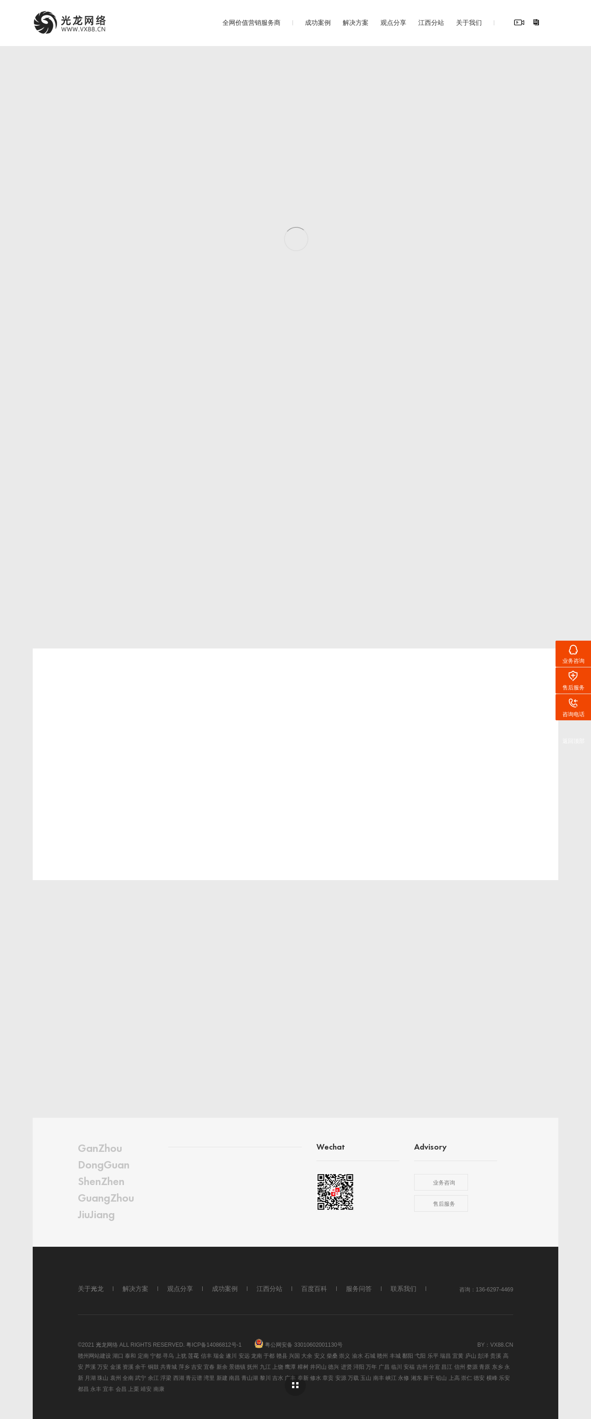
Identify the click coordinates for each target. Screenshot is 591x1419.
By (481, 1344)
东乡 (497, 1366)
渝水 (357, 1355)
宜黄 (457, 1355)
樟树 (303, 1366)
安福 (409, 1366)
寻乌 (168, 1355)
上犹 (181, 1355)
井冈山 (318, 1366)
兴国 (294, 1355)
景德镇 (237, 1366)
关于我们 (469, 22)
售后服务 (444, 1203)
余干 (140, 1366)
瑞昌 (445, 1355)
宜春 (209, 1366)
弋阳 (420, 1355)
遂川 (231, 1355)
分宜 (434, 1366)
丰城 (395, 1355)
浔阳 (358, 1366)
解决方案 (356, 22)
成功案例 (318, 22)
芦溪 (90, 1366)
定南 (143, 1355)
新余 (222, 1366)
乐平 (433, 1355)
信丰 (206, 1355)
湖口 (117, 1355)
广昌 (384, 1366)
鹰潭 (290, 1366)
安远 (244, 1355)
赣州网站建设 (94, 1355)
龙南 (256, 1355)
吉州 (421, 1366)
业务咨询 (444, 1182)
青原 (484, 1366)
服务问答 (359, 1288)
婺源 (472, 1366)
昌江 (446, 1366)
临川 (396, 1366)
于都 (269, 1355)
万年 (371, 1366)
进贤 (346, 1366)
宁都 (155, 1355)
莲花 (193, 1355)
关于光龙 (91, 1288)
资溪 (128, 1366)
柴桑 (332, 1355)
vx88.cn (501, 1344)
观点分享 (393, 22)
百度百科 (314, 1288)
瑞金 (218, 1355)
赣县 (281, 1355)
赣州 (382, 1355)
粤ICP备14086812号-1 (213, 1344)
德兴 (333, 1366)
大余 (306, 1355)
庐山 (470, 1355)
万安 (102, 1366)
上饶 (277, 1366)
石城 (369, 1355)
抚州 (252, 1366)
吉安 (196, 1366)
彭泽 (483, 1355)
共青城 (168, 1366)
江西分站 (431, 22)
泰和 (130, 1355)
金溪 (115, 1366)
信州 (459, 1366)
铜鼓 (153, 1366)
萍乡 (184, 1366)
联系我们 (403, 1288)
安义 (319, 1355)
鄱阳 (407, 1355)
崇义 (344, 1355)
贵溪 (495, 1355)
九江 (265, 1366)
